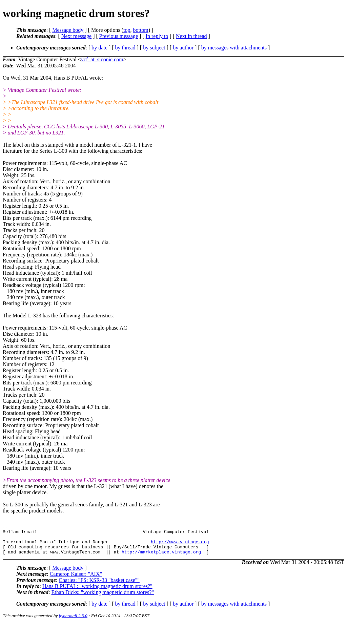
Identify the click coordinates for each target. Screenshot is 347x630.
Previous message (118, 36)
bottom (140, 30)
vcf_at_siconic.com (102, 59)
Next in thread (191, 36)
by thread (125, 47)
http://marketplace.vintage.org (161, 558)
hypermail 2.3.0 (73, 621)
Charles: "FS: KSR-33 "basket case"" (99, 586)
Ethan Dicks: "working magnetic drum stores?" (103, 598)
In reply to (157, 36)
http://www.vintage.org (180, 546)
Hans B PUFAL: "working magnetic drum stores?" (97, 592)
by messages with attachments (234, 47)
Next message (76, 36)
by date (99, 47)
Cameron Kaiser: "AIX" (76, 580)
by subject (154, 47)
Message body (67, 30)
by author (183, 47)
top (126, 30)
